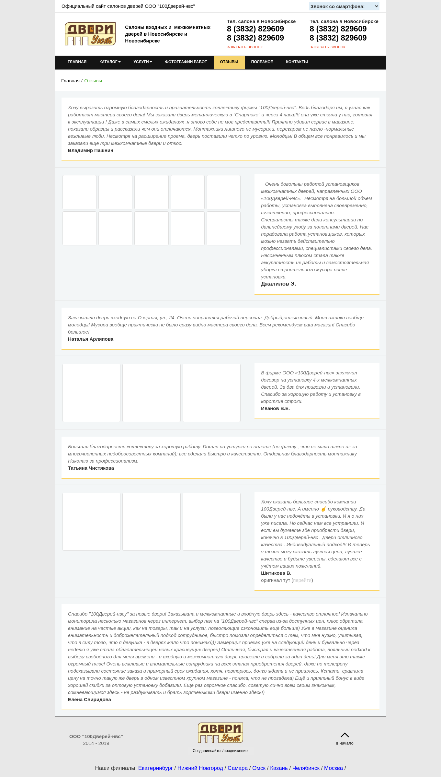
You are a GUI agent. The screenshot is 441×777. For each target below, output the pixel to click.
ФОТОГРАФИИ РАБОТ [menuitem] (186, 62)
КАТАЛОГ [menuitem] (109, 62)
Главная (70, 80)
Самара (238, 768)
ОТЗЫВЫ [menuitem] (229, 62)
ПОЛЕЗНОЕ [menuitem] (262, 62)
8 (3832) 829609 (255, 28)
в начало (345, 743)
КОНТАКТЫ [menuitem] (297, 62)
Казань (279, 768)
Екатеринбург (155, 768)
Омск (259, 768)
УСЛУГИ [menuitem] (143, 62)
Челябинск (306, 768)
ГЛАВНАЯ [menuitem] (77, 62)
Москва (333, 768)
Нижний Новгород (200, 768)
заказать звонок (245, 46)
